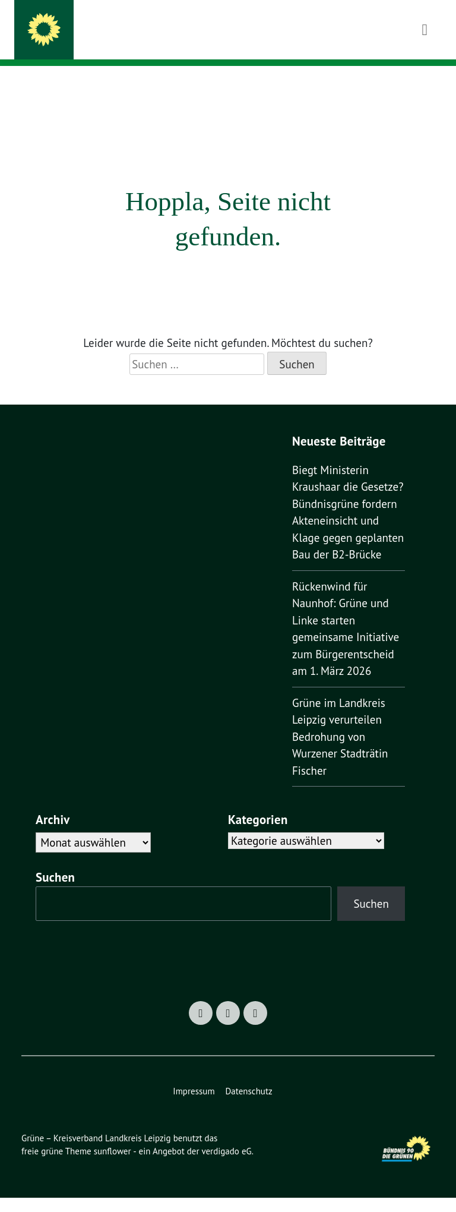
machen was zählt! (121, 42)
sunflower (115, 1165)
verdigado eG (234, 1165)
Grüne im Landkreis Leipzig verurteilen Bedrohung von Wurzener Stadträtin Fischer (342, 752)
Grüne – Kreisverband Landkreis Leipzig (239, 25)
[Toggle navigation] (424, 84)
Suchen (58, 891)
